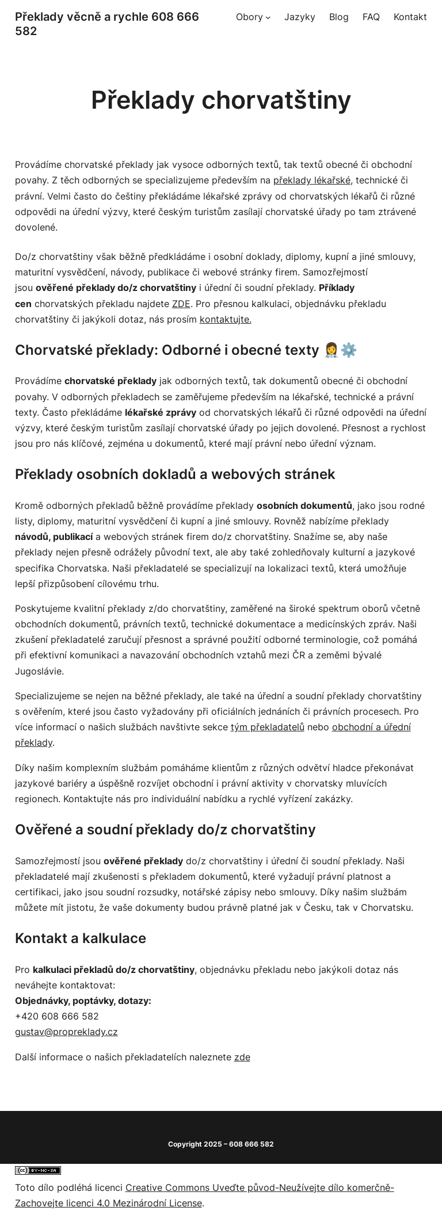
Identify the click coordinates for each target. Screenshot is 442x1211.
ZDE (181, 303)
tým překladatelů (267, 727)
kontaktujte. (226, 319)
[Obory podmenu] (268, 17)
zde (242, 1057)
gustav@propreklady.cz (66, 1031)
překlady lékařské (311, 180)
